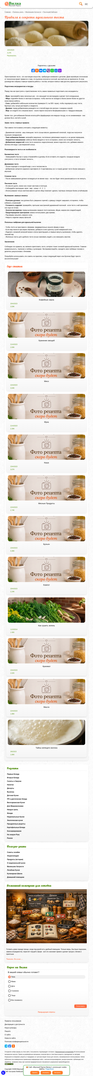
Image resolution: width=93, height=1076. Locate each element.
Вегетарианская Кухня (16, 802)
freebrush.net (21, 1071)
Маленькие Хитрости (15, 866)
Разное (10, 838)
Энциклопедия (13, 856)
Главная (8, 12)
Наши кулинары (10, 1028)
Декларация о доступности (15, 1024)
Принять (34, 1072)
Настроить (57, 1072)
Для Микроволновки (15, 806)
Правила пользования (13, 1021)
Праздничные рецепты (16, 824)
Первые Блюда (13, 774)
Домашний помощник (15, 877)
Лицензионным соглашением (64, 1052)
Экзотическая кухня (15, 820)
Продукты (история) (15, 859)
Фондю (10, 813)
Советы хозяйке (13, 852)
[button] (3, 1072)
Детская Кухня (12, 795)
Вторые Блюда (13, 778)
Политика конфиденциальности (16, 1041)
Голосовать (80, 1006)
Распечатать (11, 56)
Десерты (10, 788)
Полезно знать (18, 12)
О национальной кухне (16, 863)
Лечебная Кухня (13, 870)
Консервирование (14, 831)
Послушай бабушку (50, 12)
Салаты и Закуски (14, 781)
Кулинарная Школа (14, 873)
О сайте (8, 1035)
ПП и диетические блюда (17, 799)
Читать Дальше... (14, 959)
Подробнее (49, 1069)
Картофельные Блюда (16, 827)
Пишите (7, 1031)
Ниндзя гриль (12, 809)
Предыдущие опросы (46, 1012)
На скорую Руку (13, 834)
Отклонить (46, 1072)
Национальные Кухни (15, 817)
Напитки (10, 785)
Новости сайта (10, 1038)
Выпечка (10, 792)
